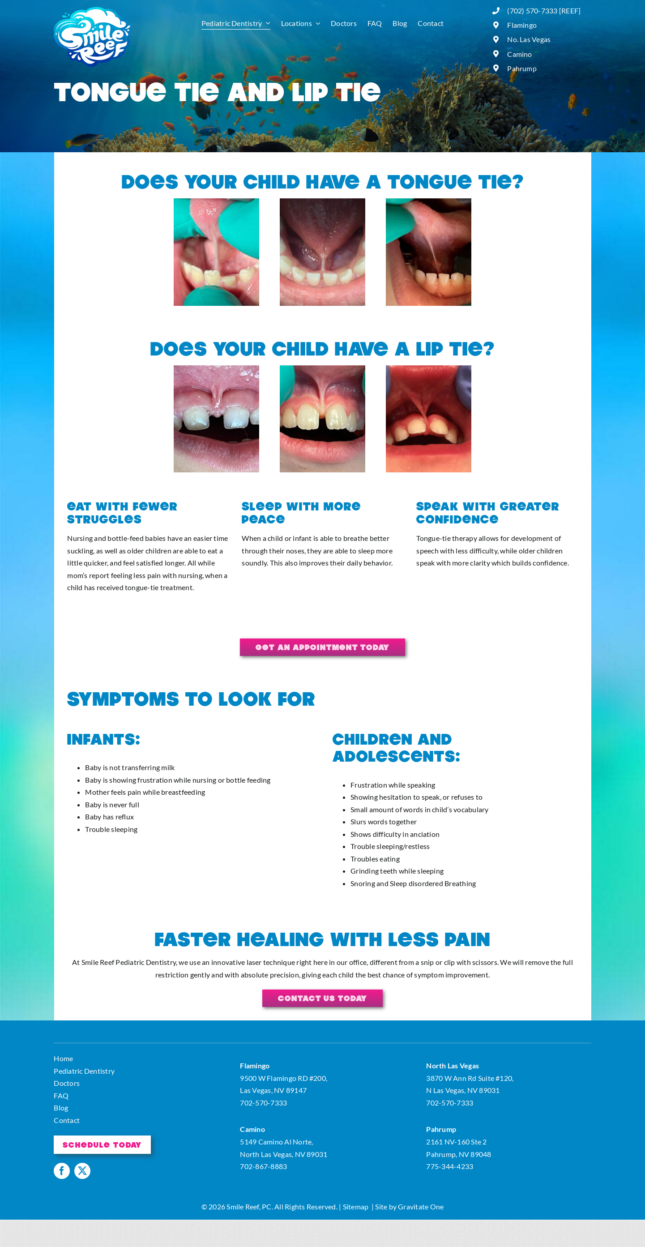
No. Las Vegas (529, 39)
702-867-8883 (263, 1166)
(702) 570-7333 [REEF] (544, 10)
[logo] (93, 10)
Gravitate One (421, 1206)
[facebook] (62, 1171)
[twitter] (82, 1171)
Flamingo (522, 25)
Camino (519, 54)
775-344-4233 (449, 1166)
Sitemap (356, 1206)
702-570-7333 (263, 1102)
